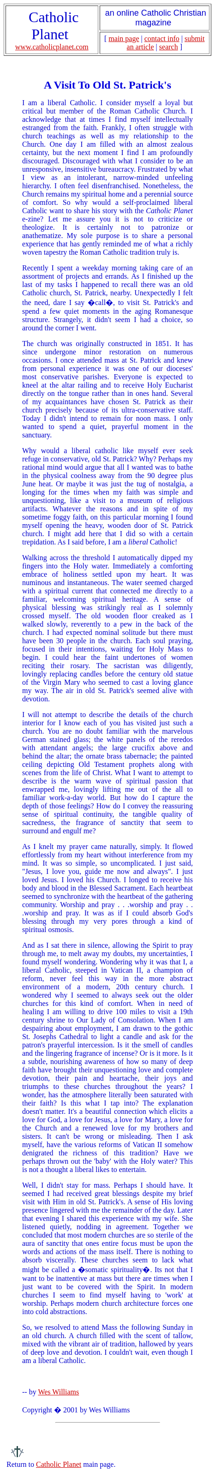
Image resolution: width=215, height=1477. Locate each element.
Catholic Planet (58, 1464)
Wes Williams (58, 1392)
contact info (161, 38)
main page (123, 38)
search (168, 47)
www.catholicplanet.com (52, 47)
